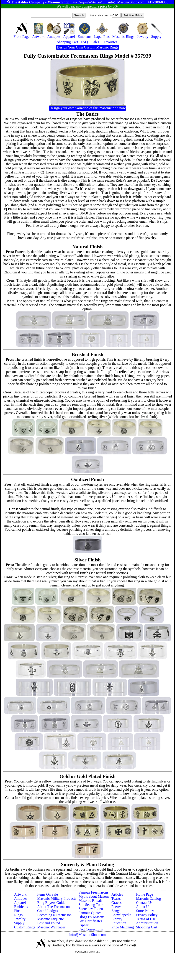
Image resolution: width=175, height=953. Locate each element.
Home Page (144, 894)
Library (116, 919)
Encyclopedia (121, 915)
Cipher (84, 925)
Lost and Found (48, 923)
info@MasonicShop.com (87, 935)
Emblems (21, 907)
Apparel (20, 903)
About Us (143, 907)
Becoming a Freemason (54, 915)
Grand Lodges (47, 911)
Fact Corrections (91, 929)
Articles (117, 894)
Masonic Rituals (90, 900)
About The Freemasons (54, 907)
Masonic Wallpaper (51, 927)
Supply (19, 923)
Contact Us (144, 903)
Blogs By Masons (92, 917)
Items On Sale (47, 894)
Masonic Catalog (148, 898)
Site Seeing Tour (91, 905)
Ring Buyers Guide (51, 903)
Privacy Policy (146, 915)
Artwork (20, 894)
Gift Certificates (90, 921)
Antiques (20, 898)
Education (118, 923)
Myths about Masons (94, 896)
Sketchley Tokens (91, 909)
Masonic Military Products (56, 898)
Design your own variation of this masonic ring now (87, 108)
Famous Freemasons (93, 892)
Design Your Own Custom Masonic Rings (87, 47)
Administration (147, 923)
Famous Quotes (90, 913)
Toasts (116, 898)
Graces (116, 903)
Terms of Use (146, 919)
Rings (18, 915)
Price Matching (122, 927)
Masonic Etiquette (50, 919)
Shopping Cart (146, 927)
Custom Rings (24, 927)
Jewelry (20, 919)
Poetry (116, 907)
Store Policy (145, 911)
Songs (115, 911)
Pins (17, 911)
